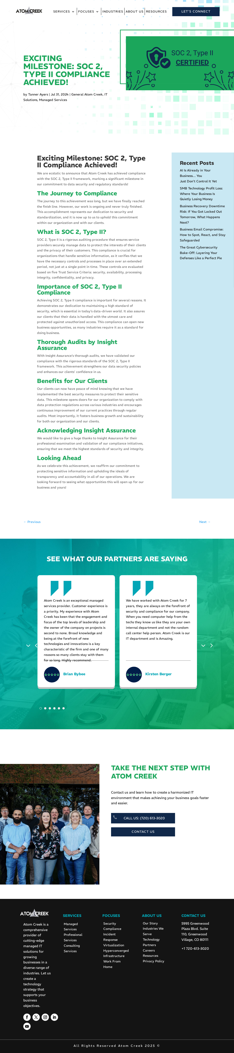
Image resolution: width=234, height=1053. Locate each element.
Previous (29, 645)
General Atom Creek (87, 94)
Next (204, 645)
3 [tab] (50, 708)
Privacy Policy (153, 961)
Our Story (150, 923)
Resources (156, 11)
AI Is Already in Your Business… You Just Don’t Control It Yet (198, 175)
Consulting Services (72, 948)
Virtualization (113, 945)
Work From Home (112, 964)
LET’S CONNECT (195, 11)
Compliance (112, 929)
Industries (112, 11)
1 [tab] (41, 708)
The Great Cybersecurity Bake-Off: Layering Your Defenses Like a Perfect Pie (201, 252)
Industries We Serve (153, 931)
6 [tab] (63, 708)
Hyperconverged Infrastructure (116, 953)
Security (109, 923)
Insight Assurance (110, 430)
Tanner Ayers (38, 94)
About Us (135, 11)
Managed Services (53, 100)
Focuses (86, 11)
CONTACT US (143, 832)
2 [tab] (45, 708)
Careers (149, 950)
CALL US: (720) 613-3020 (144, 818)
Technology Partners (151, 942)
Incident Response (110, 937)
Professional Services (73, 937)
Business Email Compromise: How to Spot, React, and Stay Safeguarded (203, 234)
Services (61, 11)
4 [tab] (54, 708)
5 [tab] (59, 708)
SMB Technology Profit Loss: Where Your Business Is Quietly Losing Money (201, 193)
